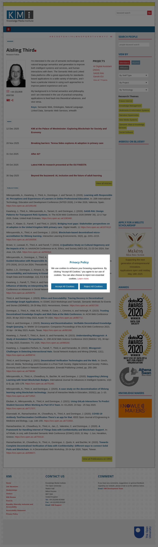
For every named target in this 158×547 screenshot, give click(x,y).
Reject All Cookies (93, 286)
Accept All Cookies (64, 286)
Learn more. (83, 278)
